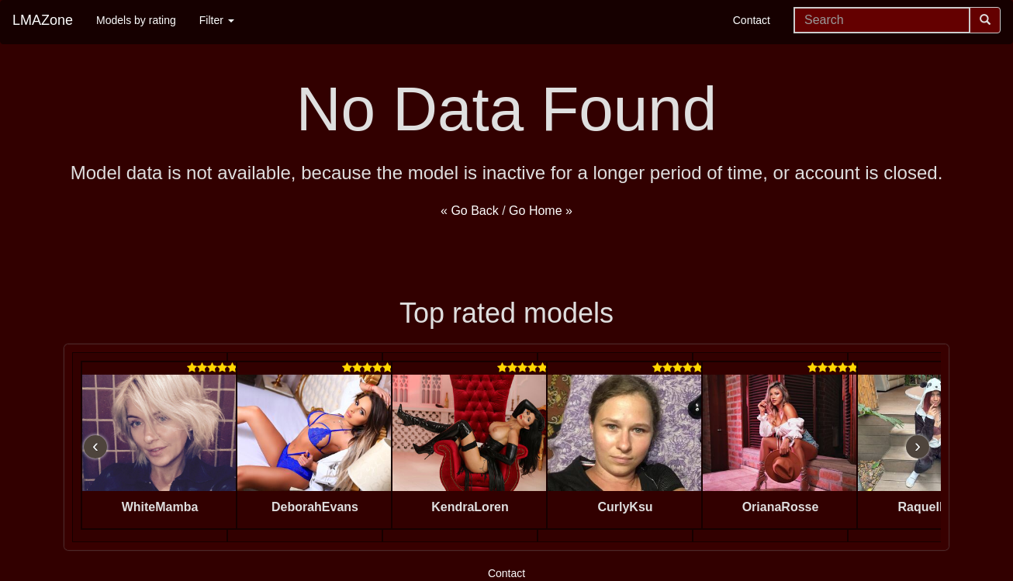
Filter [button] (216, 20)
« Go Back (470, 210)
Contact (751, 20)
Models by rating (136, 20)
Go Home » (540, 210)
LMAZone (42, 20)
